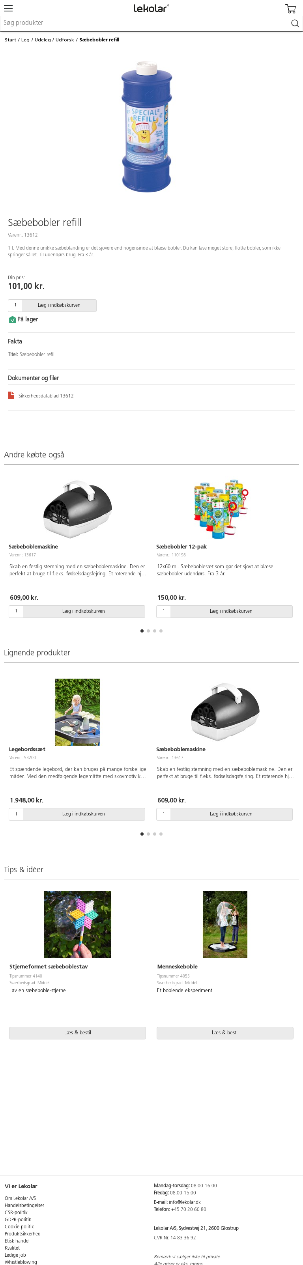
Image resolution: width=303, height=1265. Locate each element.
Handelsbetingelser (24, 1205)
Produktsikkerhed (23, 1234)
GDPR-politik (18, 1220)
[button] (142, 630)
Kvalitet (12, 1248)
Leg (25, 40)
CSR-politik (16, 1213)
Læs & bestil (77, 1033)
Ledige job (15, 1255)
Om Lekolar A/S (20, 1198)
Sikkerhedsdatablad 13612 (41, 395)
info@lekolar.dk (185, 1202)
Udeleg (43, 40)
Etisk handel (17, 1241)
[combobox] (151, 24)
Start (10, 40)
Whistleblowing (21, 1262)
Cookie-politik (19, 1227)
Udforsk (65, 40)
